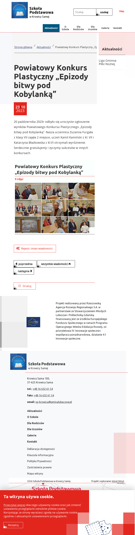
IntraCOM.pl (118, 481)
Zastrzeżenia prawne (39, 467)
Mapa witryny (35, 473)
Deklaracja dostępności (41, 448)
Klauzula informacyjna (40, 455)
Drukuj (24, 286)
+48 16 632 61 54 (43, 388)
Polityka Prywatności (39, 461)
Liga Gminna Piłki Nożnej (107, 62)
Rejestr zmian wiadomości (37, 248)
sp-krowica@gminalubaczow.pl (53, 401)
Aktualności (44, 47)
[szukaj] (104, 12)
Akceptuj (13, 525)
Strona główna (23, 47)
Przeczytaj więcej (14, 505)
